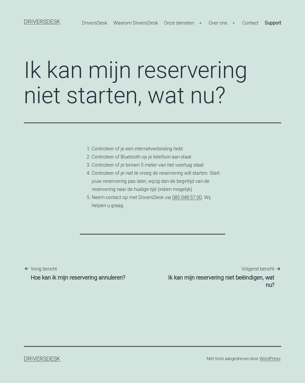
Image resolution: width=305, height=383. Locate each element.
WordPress (269, 358)
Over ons (218, 23)
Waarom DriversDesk (135, 23)
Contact (250, 23)
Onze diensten (179, 23)
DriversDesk (42, 21)
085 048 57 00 (187, 197)
